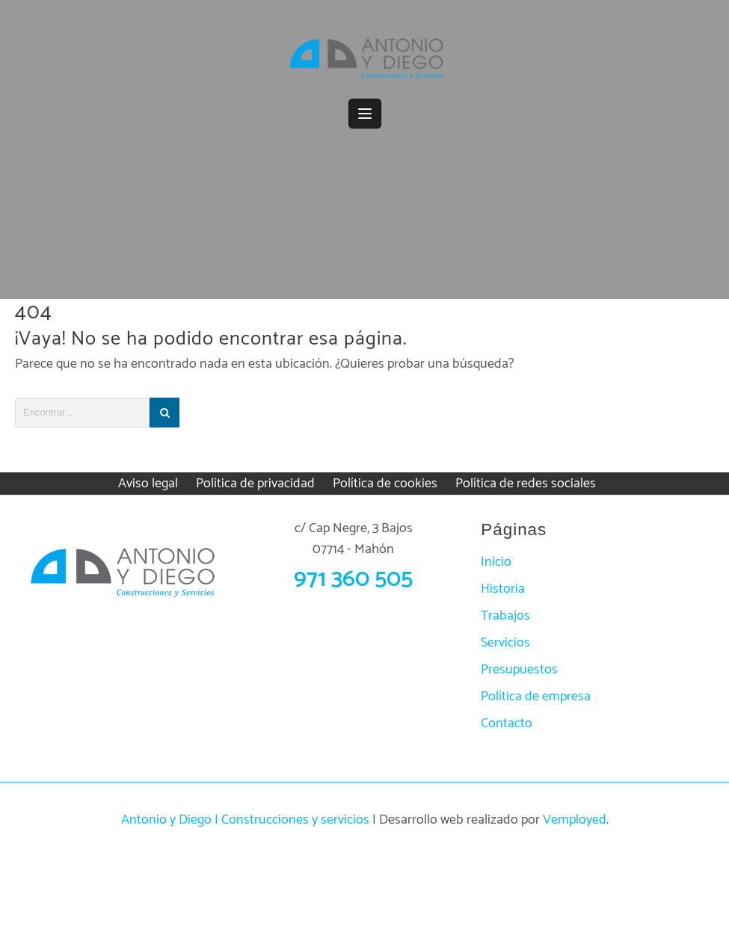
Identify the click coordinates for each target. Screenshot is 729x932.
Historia (503, 589)
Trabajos (505, 616)
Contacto (506, 723)
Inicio (496, 562)
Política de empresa (536, 696)
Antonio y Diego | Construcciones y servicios (245, 820)
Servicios (505, 643)
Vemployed (574, 820)
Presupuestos (519, 669)
